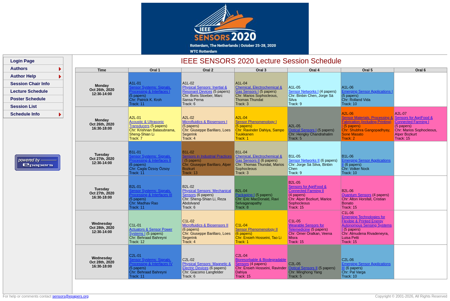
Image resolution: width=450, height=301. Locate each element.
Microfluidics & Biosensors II (205, 225)
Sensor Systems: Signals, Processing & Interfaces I (150, 89)
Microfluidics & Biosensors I (204, 122)
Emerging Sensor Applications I (367, 91)
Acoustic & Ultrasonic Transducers (146, 124)
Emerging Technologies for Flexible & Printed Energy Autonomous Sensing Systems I (367, 223)
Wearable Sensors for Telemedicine (306, 227)
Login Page (22, 60)
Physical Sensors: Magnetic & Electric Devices (206, 266)
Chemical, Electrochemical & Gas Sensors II (258, 158)
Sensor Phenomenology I (256, 122)
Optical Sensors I (302, 130)
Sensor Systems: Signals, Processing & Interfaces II (150, 158)
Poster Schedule (27, 98)
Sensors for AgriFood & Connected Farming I (414, 120)
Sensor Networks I (303, 91)
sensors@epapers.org (70, 296)
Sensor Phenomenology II (256, 229)
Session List (23, 106)
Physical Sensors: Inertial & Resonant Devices (204, 89)
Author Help (36, 76)
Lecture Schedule (29, 91)
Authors (36, 68)
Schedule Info (36, 114)
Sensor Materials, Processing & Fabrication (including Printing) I (367, 122)
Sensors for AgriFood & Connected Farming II (307, 188)
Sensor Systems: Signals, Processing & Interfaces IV (151, 262)
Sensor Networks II (303, 160)
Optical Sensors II (302, 268)
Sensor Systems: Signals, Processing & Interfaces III (150, 193)
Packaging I (245, 195)
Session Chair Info (30, 83)
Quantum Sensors (356, 195)
